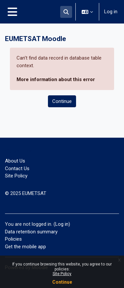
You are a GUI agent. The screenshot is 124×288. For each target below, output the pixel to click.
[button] (66, 12)
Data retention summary (31, 232)
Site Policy (62, 273)
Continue (62, 282)
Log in (110, 12)
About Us (15, 161)
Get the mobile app (25, 247)
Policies (13, 239)
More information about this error (56, 79)
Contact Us (17, 168)
